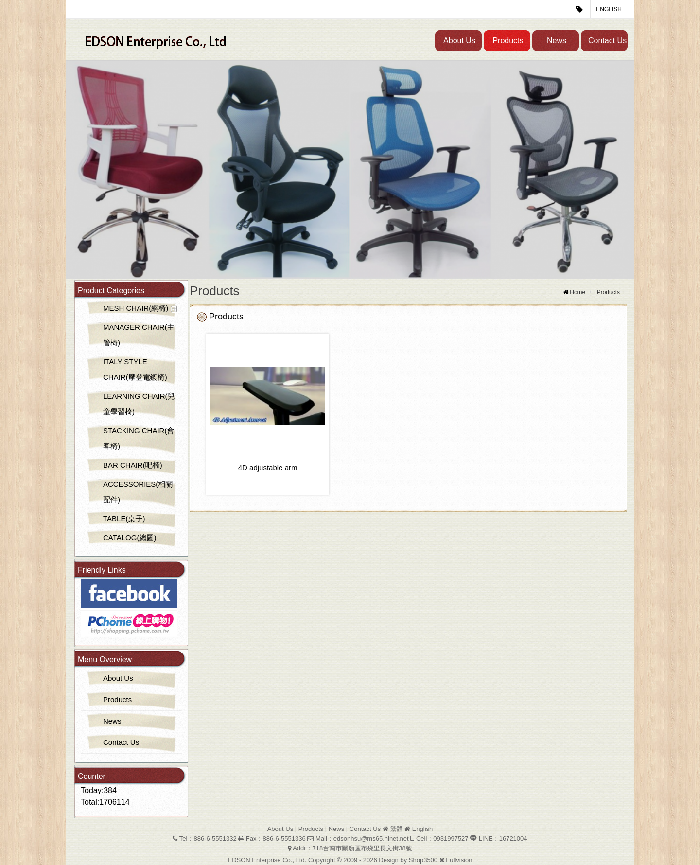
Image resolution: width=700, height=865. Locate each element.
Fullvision (459, 860)
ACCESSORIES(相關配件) (138, 492)
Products (507, 40)
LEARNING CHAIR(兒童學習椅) (139, 404)
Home (577, 292)
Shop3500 (423, 860)
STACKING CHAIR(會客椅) (138, 438)
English (609, 9)
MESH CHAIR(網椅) (135, 308)
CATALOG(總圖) (129, 537)
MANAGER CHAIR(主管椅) (139, 335)
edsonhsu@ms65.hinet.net (371, 838)
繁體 (396, 828)
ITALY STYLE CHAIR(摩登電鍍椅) (135, 369)
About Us (459, 40)
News (556, 40)
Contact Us (607, 40)
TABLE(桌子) (124, 518)
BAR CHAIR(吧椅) (132, 465)
